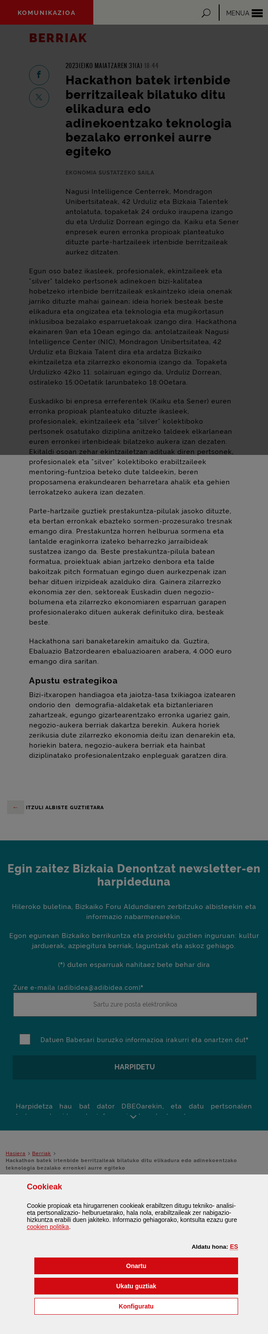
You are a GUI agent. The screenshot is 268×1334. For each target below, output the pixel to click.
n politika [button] (48, 1226)
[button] (234, 1246)
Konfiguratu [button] (178, 1305)
